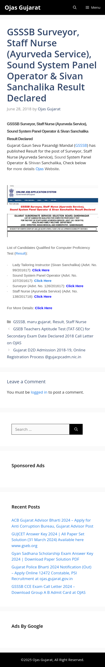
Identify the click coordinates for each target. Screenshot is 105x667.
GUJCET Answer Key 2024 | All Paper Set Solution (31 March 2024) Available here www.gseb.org (48, 539)
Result (21, 253)
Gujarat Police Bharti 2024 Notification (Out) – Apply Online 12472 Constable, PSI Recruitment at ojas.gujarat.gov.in (51, 572)
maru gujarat (39, 321)
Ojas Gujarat (23, 7)
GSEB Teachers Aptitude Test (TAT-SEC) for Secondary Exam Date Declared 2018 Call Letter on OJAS (50, 335)
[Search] (76, 429)
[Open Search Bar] (74, 7)
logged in (39, 392)
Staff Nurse (76, 321)
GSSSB (81, 145)
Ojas (40, 169)
